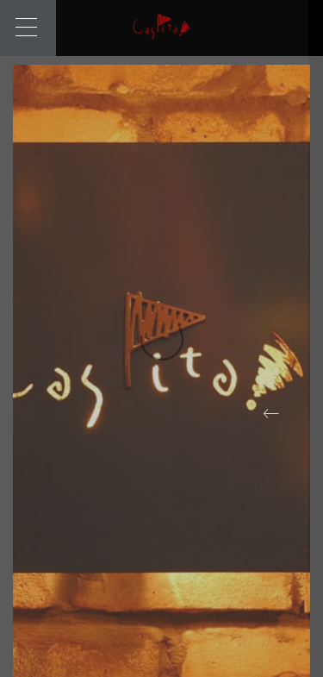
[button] (271, 414)
